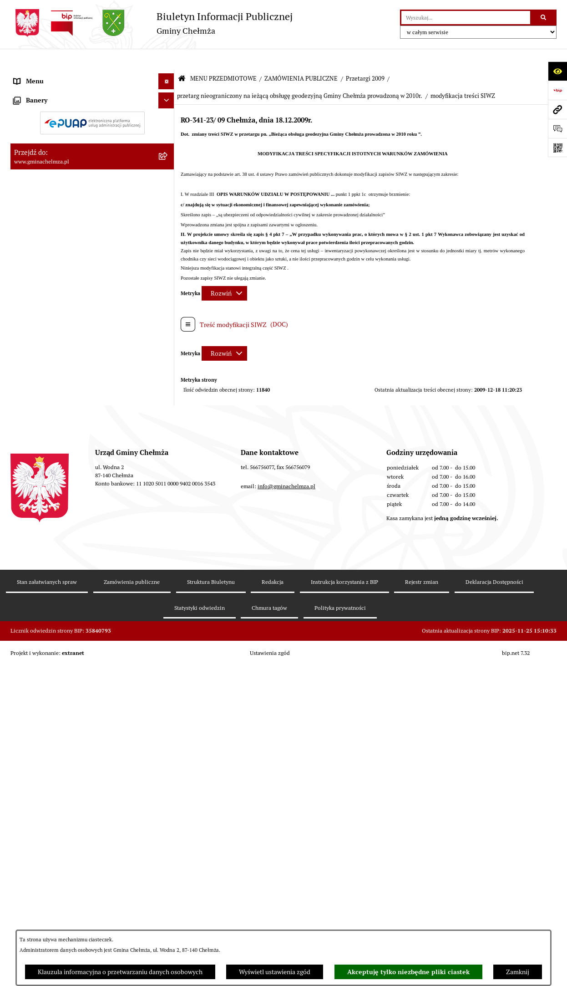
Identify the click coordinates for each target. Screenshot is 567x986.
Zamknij (517, 972)
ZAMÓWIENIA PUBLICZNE (301, 57)
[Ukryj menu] (166, 60)
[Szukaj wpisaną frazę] (544, 18)
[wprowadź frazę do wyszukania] (466, 18)
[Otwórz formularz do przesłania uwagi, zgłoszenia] (557, 128)
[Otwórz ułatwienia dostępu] (557, 71)
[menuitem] (92, 97)
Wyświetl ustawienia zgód (274, 972)
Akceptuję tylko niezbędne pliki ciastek (408, 972)
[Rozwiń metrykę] (224, 271)
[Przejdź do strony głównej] (151, 23)
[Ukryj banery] (166, 709)
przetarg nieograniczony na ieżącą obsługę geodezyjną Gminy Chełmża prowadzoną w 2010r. (299, 74)
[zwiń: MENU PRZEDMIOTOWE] (167, 76)
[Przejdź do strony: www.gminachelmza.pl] (557, 109)
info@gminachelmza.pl (286, 859)
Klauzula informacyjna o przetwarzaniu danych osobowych (120, 972)
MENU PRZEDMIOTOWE (223, 57)
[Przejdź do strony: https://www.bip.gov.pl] (557, 90)
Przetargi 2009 (365, 57)
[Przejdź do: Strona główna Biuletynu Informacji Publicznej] (182, 57)
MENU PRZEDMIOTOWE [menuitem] (48, 76)
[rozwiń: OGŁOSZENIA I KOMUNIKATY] (167, 97)
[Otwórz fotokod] (557, 147)
